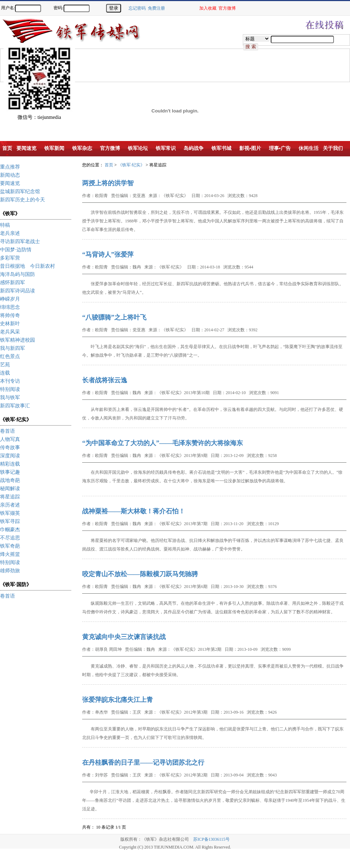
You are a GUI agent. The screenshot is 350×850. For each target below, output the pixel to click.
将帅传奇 (10, 315)
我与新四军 (12, 348)
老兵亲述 (10, 233)
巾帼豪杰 (10, 529)
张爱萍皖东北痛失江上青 (117, 699)
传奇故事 (10, 447)
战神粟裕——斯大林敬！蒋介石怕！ (133, 511)
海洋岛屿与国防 (17, 274)
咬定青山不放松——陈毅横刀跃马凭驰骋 (140, 574)
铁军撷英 (10, 513)
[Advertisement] (130, 65)
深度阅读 (10, 455)
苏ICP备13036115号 (211, 839)
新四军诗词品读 (17, 290)
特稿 (5, 225)
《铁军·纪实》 (131, 164)
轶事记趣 (10, 472)
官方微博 (227, 8)
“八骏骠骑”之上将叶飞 (114, 317)
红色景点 (10, 356)
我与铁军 (10, 397)
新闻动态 (10, 175)
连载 (5, 373)
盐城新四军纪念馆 (20, 191)
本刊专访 (10, 381)
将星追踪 (10, 496)
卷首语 (7, 431)
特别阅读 (10, 389)
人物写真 (10, 439)
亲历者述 (10, 505)
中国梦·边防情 (15, 249)
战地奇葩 (10, 480)
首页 (109, 164)
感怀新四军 (12, 282)
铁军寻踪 (10, 521)
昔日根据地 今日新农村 (27, 266)
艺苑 (5, 364)
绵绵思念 (10, 307)
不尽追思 (10, 537)
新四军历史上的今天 (22, 199)
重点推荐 (10, 167)
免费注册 (156, 8)
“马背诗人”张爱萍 (108, 254)
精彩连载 (10, 464)
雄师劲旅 (10, 570)
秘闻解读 (10, 488)
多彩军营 (10, 258)
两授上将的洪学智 (108, 183)
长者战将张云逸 (104, 380)
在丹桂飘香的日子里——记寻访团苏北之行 (143, 762)
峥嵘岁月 (10, 299)
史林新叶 (10, 323)
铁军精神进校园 (17, 340)
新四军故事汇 (15, 405)
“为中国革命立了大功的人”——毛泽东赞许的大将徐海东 (162, 443)
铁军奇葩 (10, 546)
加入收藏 (207, 8)
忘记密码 (137, 8)
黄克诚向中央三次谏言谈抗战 (124, 636)
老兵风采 (10, 332)
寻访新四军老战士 (20, 241)
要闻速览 (10, 183)
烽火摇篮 (10, 554)
